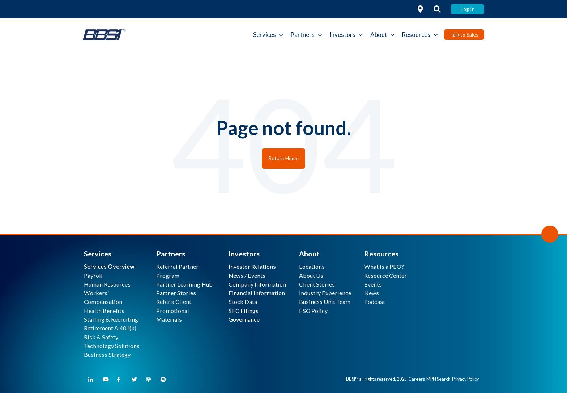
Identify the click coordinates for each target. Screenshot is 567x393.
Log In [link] (468, 9)
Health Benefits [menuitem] (104, 310)
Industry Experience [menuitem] (325, 292)
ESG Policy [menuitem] (313, 310)
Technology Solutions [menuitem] (112, 345)
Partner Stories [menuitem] (176, 292)
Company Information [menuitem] (257, 284)
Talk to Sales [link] (464, 35)
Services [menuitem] (97, 253)
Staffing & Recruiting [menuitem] (111, 319)
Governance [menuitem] (244, 319)
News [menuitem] (371, 292)
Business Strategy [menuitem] (107, 354)
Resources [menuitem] (381, 253)
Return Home (283, 158)
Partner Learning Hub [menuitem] (184, 284)
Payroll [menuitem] (93, 275)
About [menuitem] (309, 253)
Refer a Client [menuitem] (173, 301)
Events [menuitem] (373, 284)
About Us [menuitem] (311, 275)
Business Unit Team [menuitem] (324, 301)
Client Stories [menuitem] (317, 284)
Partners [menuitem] (170, 253)
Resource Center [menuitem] (385, 275)
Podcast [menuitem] (374, 301)
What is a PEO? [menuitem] (384, 266)
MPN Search (438, 379)
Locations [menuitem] (312, 266)
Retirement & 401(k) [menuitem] (110, 328)
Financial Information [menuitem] (257, 292)
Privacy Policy (465, 379)
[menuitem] (109, 266)
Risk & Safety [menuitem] (101, 337)
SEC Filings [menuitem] (244, 310)
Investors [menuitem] (244, 253)
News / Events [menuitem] (247, 275)
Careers (416, 379)
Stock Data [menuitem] (243, 301)
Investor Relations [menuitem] (252, 266)
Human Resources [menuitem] (107, 284)
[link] (420, 9)
